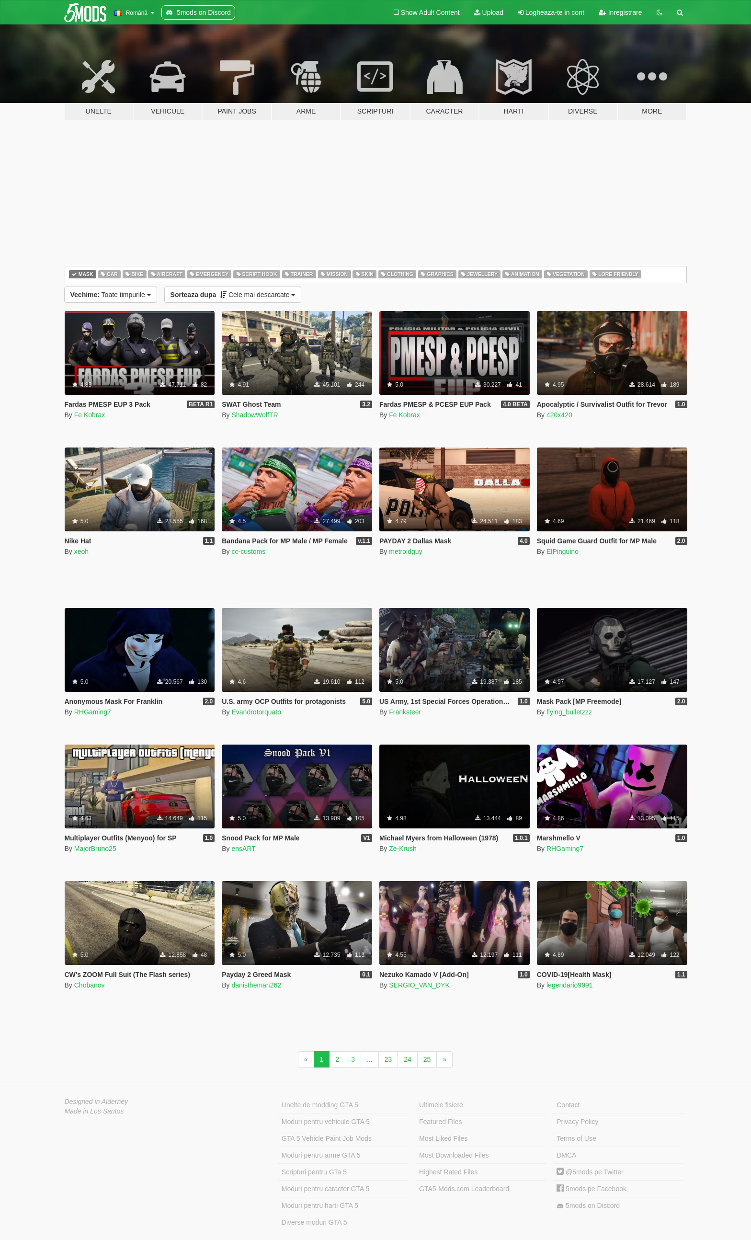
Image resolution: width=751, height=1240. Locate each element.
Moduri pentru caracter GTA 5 (325, 1189)
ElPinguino (562, 551)
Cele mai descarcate (233, 295)
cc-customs (248, 551)
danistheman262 (256, 985)
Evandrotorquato (256, 712)
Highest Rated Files (448, 1172)
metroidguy (405, 551)
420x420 (559, 415)
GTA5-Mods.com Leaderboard (464, 1189)
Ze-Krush (403, 848)
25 (427, 1059)
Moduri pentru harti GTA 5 (320, 1205)
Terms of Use (576, 1138)
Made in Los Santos (94, 1111)
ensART (243, 848)
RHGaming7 (92, 712)
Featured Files (440, 1121)
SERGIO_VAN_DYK (419, 985)
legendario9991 (569, 985)
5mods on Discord (588, 1206)
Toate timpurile (110, 295)
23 (388, 1059)
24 (407, 1059)
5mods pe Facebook (591, 1188)
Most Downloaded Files (454, 1155)
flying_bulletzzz (569, 712)
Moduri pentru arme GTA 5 (321, 1155)
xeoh (81, 551)
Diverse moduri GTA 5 (314, 1222)
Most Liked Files (443, 1138)
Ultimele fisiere (441, 1105)
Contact (568, 1105)
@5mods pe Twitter (590, 1172)
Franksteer (405, 712)
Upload (488, 12)
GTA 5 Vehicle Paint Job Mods (327, 1138)
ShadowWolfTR (254, 415)
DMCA (566, 1155)
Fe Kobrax (89, 415)
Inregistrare (620, 12)
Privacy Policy (577, 1121)
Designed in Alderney (96, 1101)
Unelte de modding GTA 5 (320, 1105)
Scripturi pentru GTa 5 (314, 1172)
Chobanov (89, 985)
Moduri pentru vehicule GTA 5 (326, 1121)
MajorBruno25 (95, 848)
